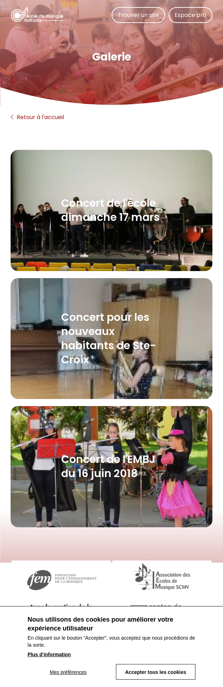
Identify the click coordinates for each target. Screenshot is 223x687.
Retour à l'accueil (37, 117)
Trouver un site (138, 15)
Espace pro (190, 15)
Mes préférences (68, 674)
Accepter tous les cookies (155, 674)
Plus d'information (49, 656)
